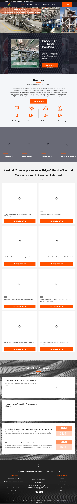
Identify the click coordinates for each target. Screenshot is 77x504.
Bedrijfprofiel (62, 478)
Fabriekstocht (62, 481)
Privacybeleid (62, 493)
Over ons (37, 4)
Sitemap (62, 490)
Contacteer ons (45, 4)
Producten (29, 4)
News (62, 487)
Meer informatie (39, 101)
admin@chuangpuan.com (52, 1)
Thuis (22, 4)
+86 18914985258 (67, 1)
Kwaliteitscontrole (62, 484)
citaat (67, 4)
